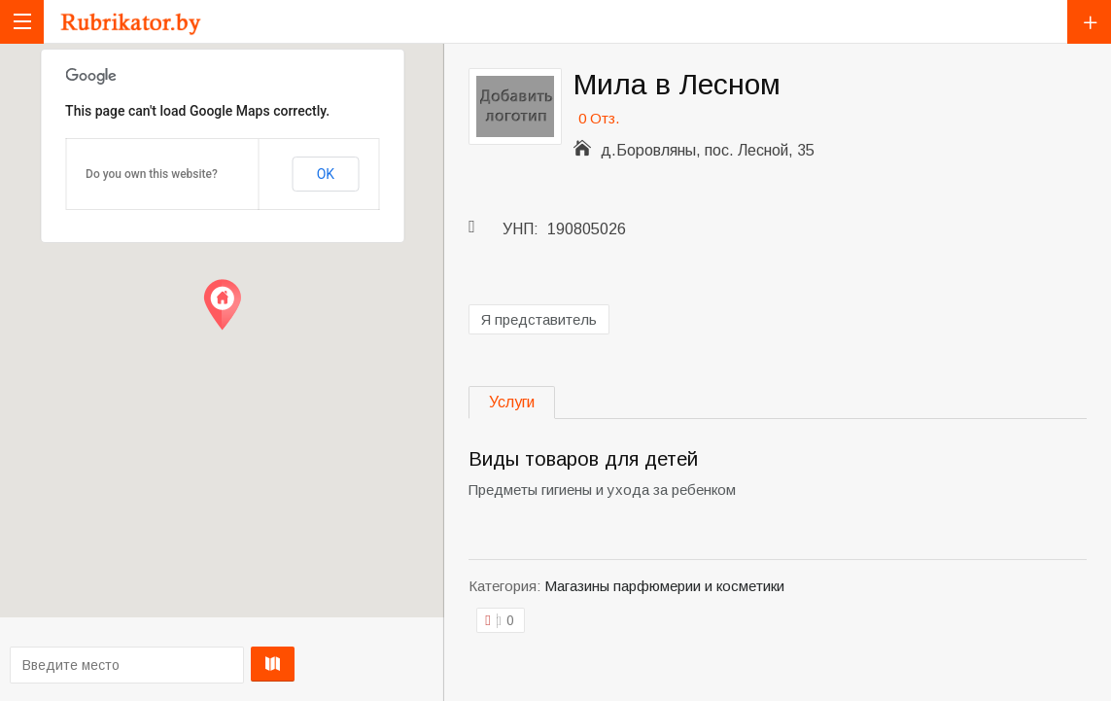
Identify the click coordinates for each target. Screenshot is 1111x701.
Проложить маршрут (217, 664)
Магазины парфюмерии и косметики (664, 586)
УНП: (520, 229)
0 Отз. (598, 118)
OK (325, 174)
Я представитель (539, 319)
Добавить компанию (1089, 22)
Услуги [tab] (512, 402)
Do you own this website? (152, 174)
